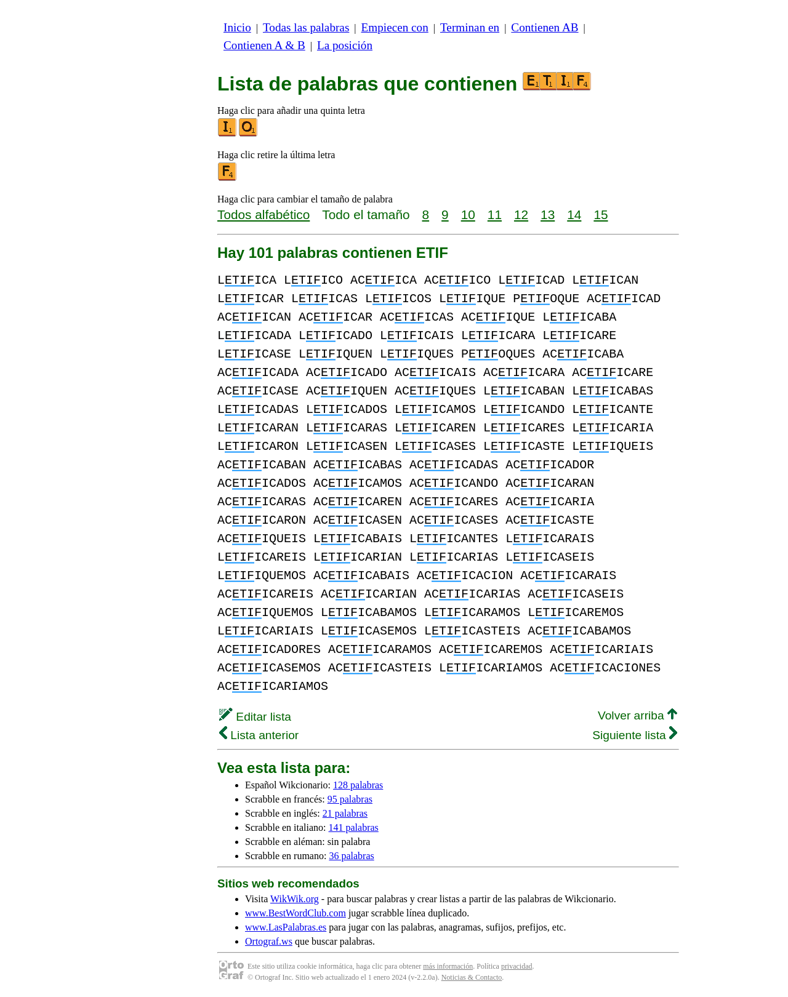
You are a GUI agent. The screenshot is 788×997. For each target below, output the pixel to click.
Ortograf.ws (268, 941)
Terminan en (469, 27)
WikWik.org (294, 899)
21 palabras (345, 813)
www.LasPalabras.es (285, 927)
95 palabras (350, 799)
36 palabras (351, 856)
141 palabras (354, 827)
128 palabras (358, 785)
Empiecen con (394, 27)
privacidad (517, 966)
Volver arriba (637, 715)
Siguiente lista (634, 735)
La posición (344, 45)
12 (521, 214)
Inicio (237, 27)
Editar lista (255, 716)
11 (495, 214)
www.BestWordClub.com (295, 913)
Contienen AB (544, 27)
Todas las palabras (306, 27)
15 (600, 214)
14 (574, 214)
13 (548, 214)
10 (468, 214)
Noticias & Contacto (471, 977)
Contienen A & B (264, 45)
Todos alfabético (263, 214)
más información (448, 966)
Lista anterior (259, 735)
